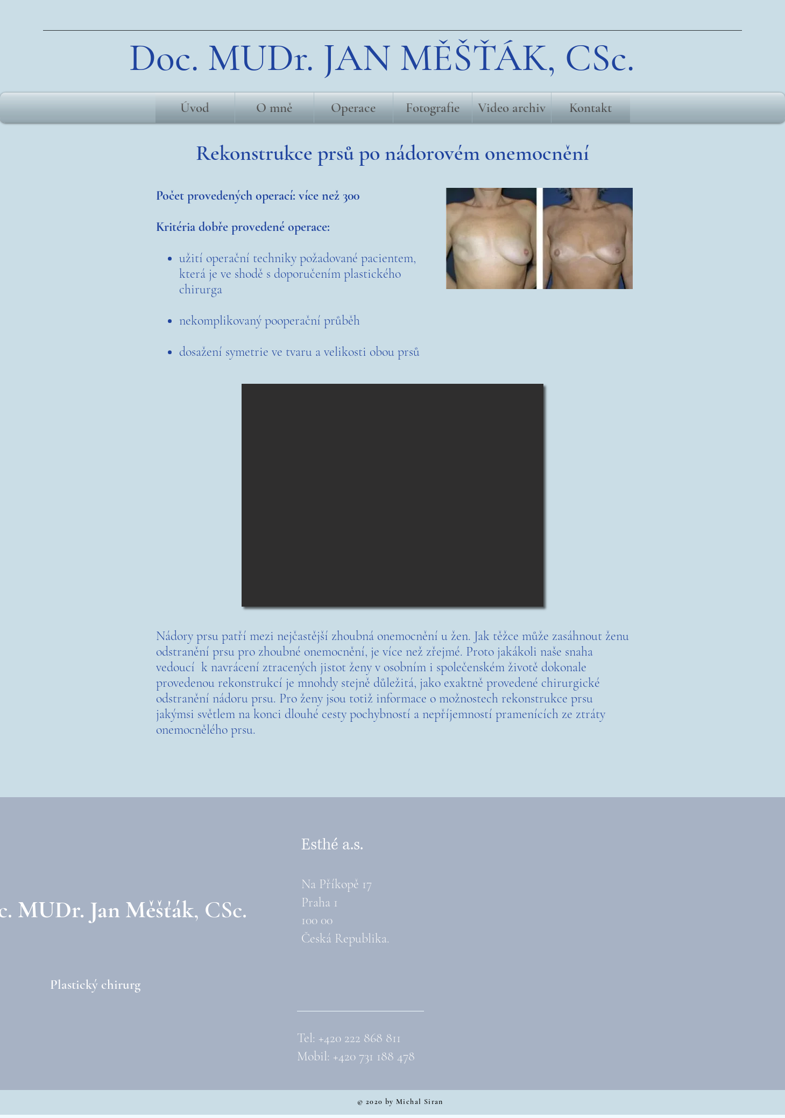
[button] (392, 495)
